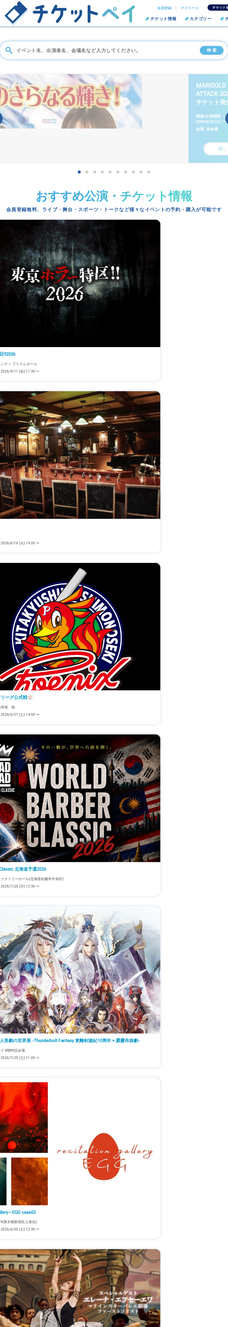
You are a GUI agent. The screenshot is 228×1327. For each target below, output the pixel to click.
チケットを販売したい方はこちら (195, 1269)
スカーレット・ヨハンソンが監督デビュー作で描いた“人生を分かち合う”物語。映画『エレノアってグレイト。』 (111, 614)
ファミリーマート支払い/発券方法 (125, 1269)
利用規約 (101, 1296)
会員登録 (164, 8)
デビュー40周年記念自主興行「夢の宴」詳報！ (49, 641)
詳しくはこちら (114, 1214)
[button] (79, 172)
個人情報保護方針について (189, 1278)
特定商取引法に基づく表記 (189, 1287)
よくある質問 (105, 1287)
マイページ (189, 8)
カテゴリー (201, 18)
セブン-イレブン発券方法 (116, 1278)
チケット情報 (163, 18)
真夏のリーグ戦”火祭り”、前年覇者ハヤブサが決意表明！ (58, 669)
